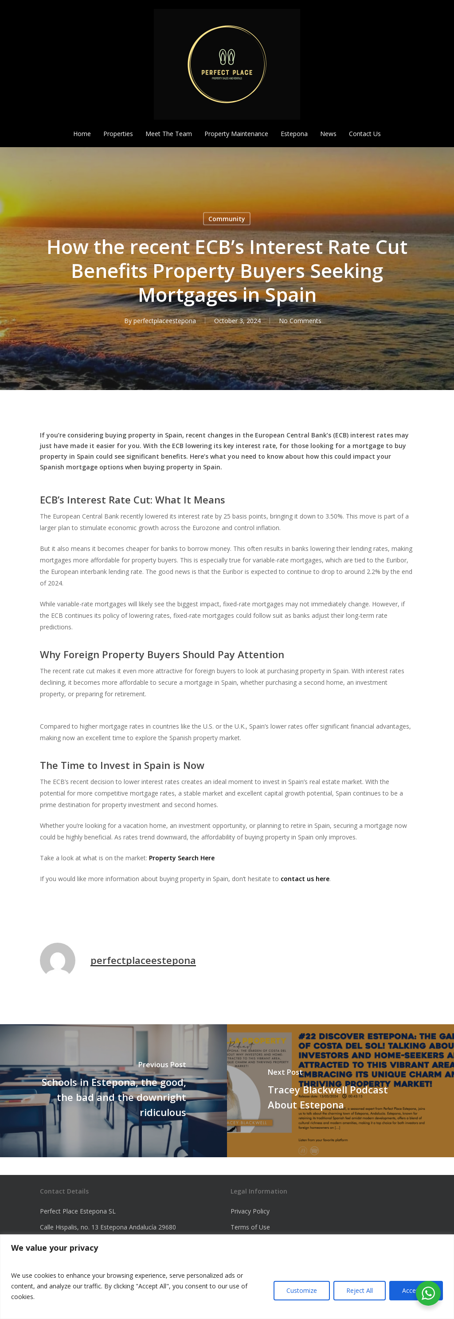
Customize (301, 1290)
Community (226, 219)
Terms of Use (250, 1227)
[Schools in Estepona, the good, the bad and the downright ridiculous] (113, 1090)
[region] (227, 1276)
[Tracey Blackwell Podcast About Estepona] (340, 1090)
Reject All (359, 1290)
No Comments (300, 320)
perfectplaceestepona (164, 320)
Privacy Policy (250, 1211)
